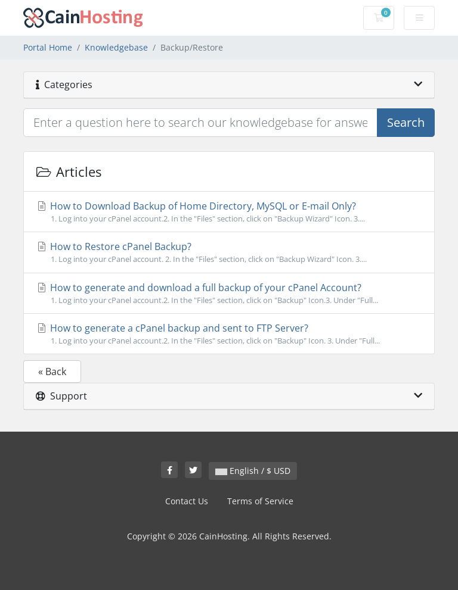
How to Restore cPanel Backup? (229, 252)
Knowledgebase (116, 47)
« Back (52, 371)
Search (406, 122)
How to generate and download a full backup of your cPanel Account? (229, 293)
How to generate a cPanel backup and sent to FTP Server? (229, 333)
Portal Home (47, 47)
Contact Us (186, 501)
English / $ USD (252, 470)
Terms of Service (260, 501)
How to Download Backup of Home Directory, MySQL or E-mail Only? (229, 211)
